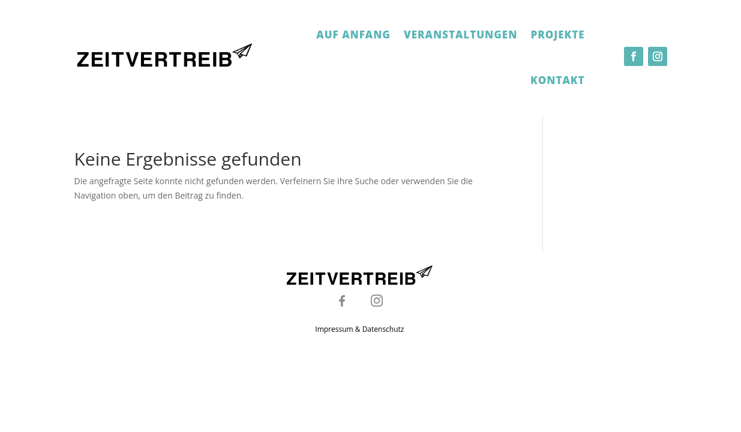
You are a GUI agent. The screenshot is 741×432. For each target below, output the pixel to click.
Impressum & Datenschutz (359, 329)
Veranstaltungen (460, 34)
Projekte (557, 34)
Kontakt (557, 80)
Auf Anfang (353, 34)
